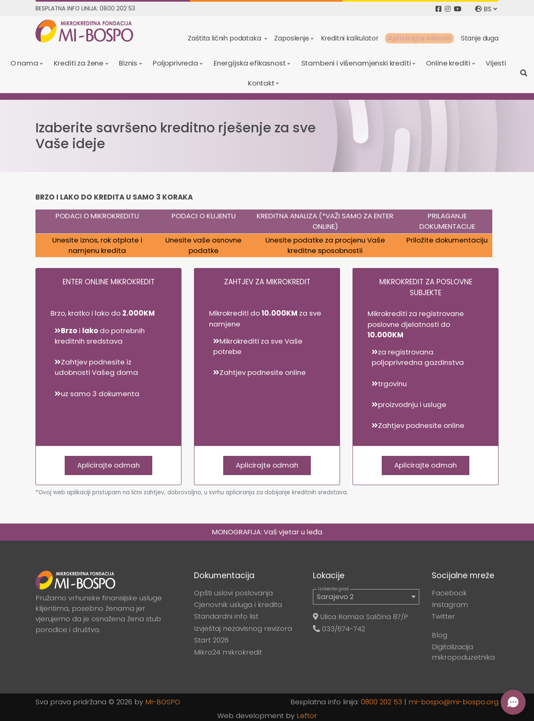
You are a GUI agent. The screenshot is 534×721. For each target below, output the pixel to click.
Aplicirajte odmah (419, 38)
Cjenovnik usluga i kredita (238, 605)
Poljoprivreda (175, 63)
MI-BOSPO (162, 702)
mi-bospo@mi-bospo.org (453, 702)
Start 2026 (211, 640)
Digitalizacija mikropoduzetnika (463, 652)
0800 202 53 (381, 702)
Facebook (449, 593)
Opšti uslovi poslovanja (233, 593)
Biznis (128, 63)
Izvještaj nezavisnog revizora (243, 628)
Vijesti (496, 63)
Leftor (307, 716)
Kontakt (261, 83)
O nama (24, 63)
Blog (439, 635)
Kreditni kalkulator (349, 38)
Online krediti (448, 63)
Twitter (443, 616)
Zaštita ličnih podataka (225, 38)
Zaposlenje (291, 38)
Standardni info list (226, 616)
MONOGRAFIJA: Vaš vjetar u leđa (267, 532)
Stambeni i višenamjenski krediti (356, 63)
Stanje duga (480, 38)
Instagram (450, 605)
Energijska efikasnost (250, 63)
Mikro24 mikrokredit (228, 652)
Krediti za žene (79, 63)
